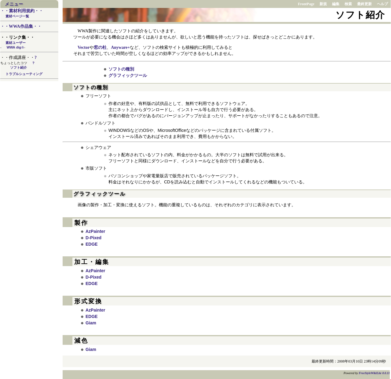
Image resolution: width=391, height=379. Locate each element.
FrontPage (306, 4)
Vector (84, 47)
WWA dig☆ (15, 47)
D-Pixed (93, 237)
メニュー (14, 4)
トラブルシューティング (23, 74)
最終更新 (364, 4)
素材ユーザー (15, 43)
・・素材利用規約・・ (21, 11)
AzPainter (95, 231)
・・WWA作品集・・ (21, 26)
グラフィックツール (127, 75)
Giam (91, 322)
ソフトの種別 (121, 69)
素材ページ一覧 (17, 16)
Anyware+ (120, 47)
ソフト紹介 (18, 67)
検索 (348, 4)
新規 (323, 4)
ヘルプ (382, 4)
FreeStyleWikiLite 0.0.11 (374, 373)
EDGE (92, 244)
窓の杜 (100, 47)
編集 (335, 4)
